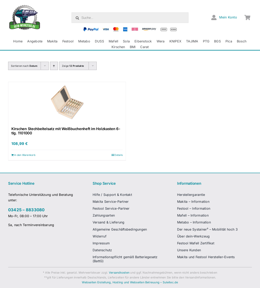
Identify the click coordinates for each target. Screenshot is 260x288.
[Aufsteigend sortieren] (54, 66)
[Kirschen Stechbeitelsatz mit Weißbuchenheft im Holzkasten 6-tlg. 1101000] (67, 102)
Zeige (73, 65)
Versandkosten (119, 272)
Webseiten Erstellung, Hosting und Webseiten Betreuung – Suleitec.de (130, 282)
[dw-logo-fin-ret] (24, 6)
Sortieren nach (24, 65)
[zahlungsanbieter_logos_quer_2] (130, 29)
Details (118, 154)
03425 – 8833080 (26, 209)
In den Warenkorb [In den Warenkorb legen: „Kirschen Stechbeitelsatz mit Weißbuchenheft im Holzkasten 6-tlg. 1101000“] (24, 154)
